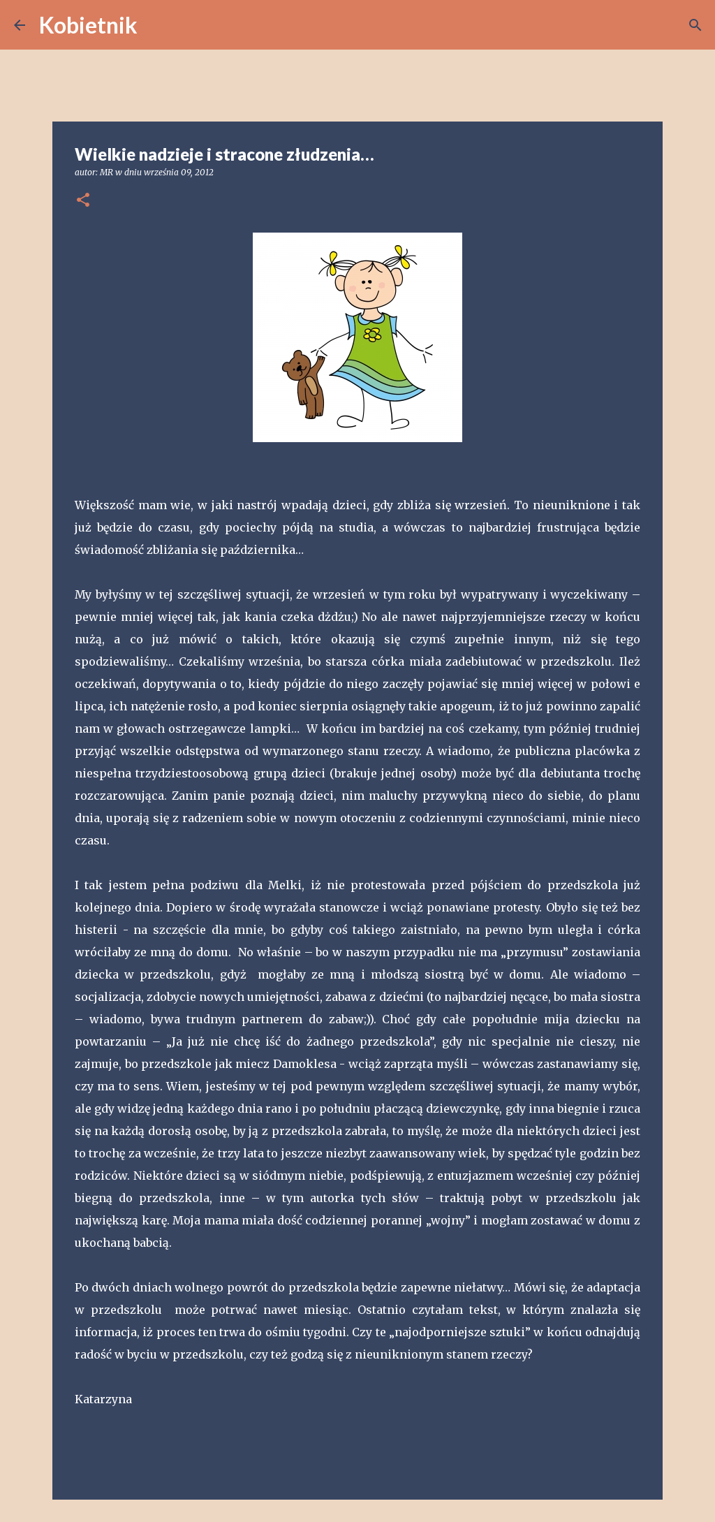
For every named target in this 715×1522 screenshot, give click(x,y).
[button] (83, 200)
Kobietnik (88, 24)
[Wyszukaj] (157, 25)
